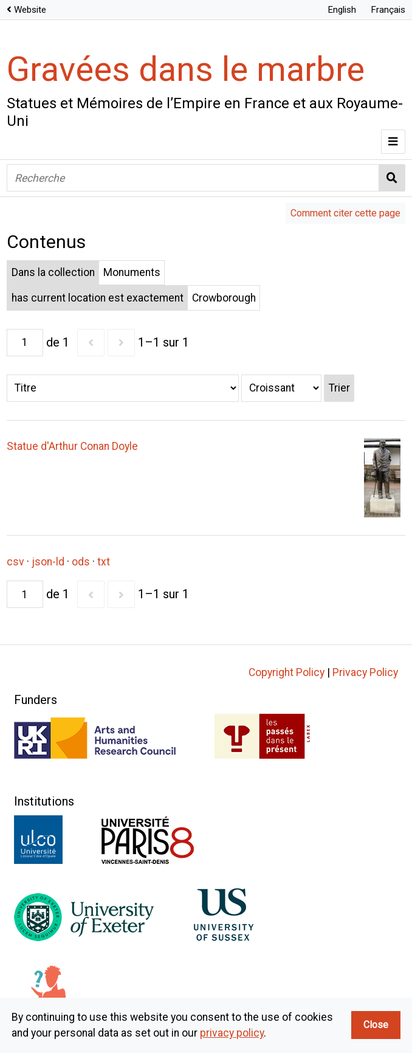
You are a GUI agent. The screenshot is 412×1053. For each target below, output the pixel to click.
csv (15, 562)
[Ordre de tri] (281, 388)
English (342, 9)
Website (30, 9)
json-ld (48, 562)
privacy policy (232, 1033)
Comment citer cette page (345, 213)
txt (103, 562)
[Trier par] (123, 388)
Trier (339, 388)
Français (388, 9)
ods (81, 562)
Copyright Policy (286, 672)
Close (375, 1025)
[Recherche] (193, 178)
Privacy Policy (365, 672)
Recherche (392, 178)
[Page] (25, 342)
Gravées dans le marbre (186, 69)
